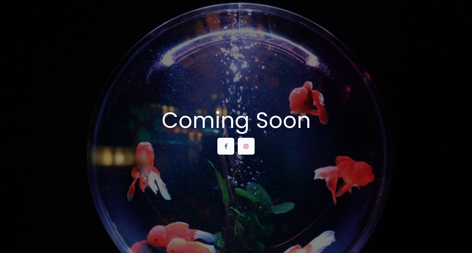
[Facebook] (225, 146)
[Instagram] (246, 146)
